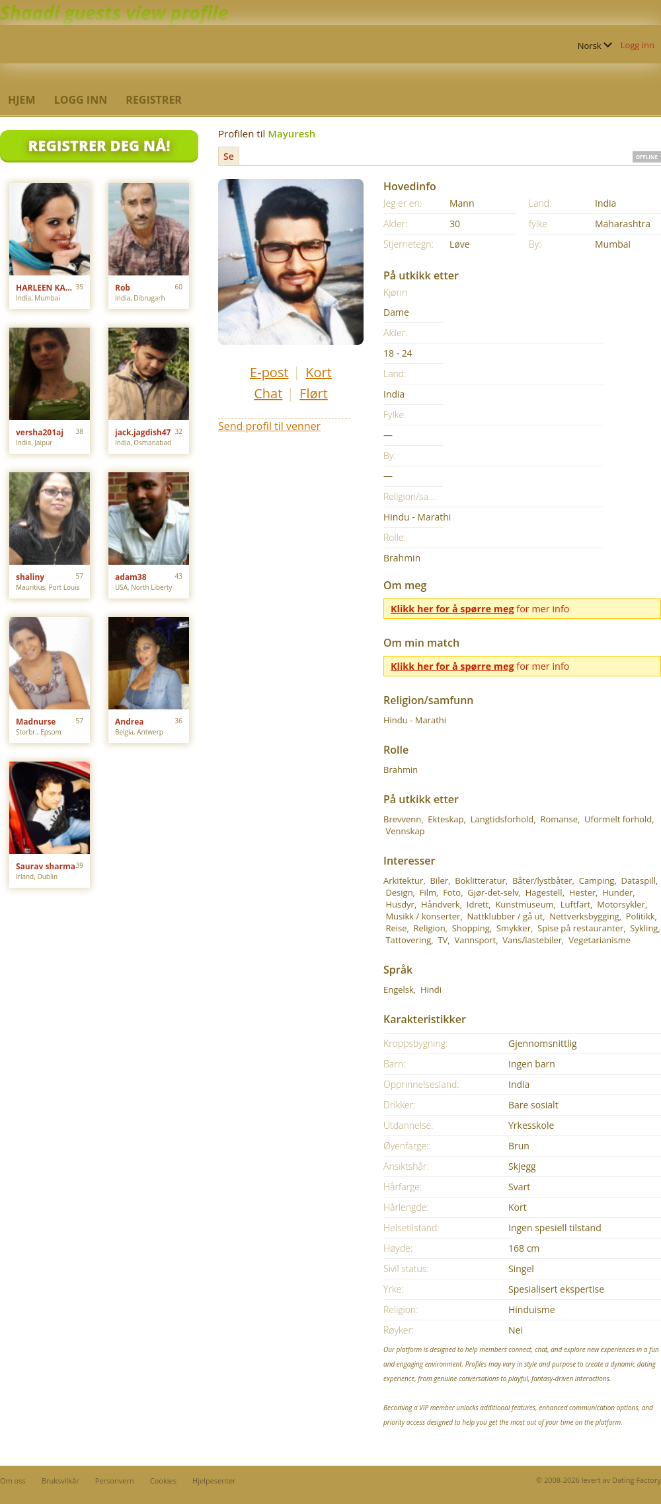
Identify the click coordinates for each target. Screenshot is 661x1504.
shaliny (30, 577)
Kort (318, 372)
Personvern (114, 1481)
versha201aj (39, 432)
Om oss (13, 1481)
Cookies (163, 1481)
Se (228, 156)
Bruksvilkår (60, 1481)
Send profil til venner (269, 426)
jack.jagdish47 (143, 432)
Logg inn (637, 45)
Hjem (22, 99)
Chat (268, 393)
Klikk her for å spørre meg (452, 608)
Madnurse (36, 721)
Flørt (313, 393)
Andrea (129, 721)
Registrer (154, 99)
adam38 (131, 577)
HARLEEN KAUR (46, 287)
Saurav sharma (45, 866)
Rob (122, 287)
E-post (269, 372)
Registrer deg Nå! (99, 145)
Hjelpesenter (214, 1481)
